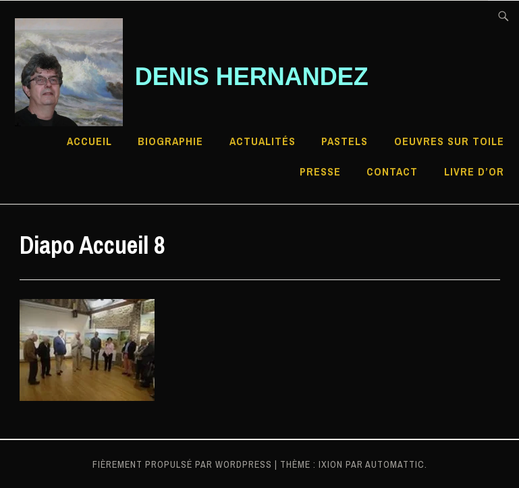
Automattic (395, 464)
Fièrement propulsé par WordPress (182, 464)
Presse (320, 171)
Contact (392, 171)
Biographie (170, 141)
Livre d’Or (474, 171)
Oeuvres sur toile (449, 141)
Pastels (344, 141)
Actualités (262, 141)
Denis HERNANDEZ (251, 76)
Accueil (89, 141)
